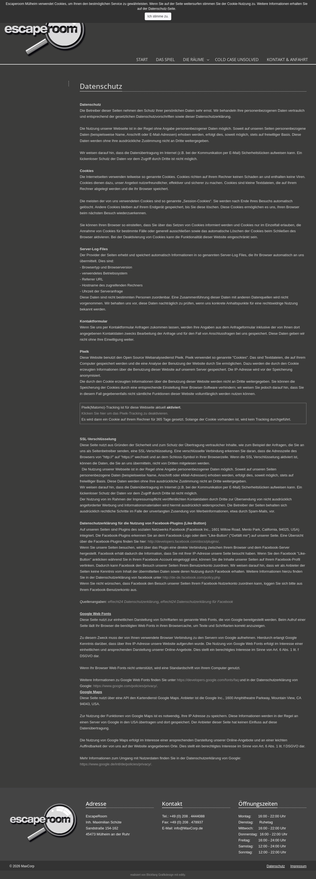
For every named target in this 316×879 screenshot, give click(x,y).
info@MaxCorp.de (188, 828)
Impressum (298, 866)
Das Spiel (165, 59)
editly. (182, 874)
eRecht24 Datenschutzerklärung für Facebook (197, 602)
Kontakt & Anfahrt (287, 59)
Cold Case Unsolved (237, 59)
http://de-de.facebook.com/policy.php (191, 577)
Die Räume (193, 59)
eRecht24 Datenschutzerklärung (133, 602)
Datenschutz (276, 866)
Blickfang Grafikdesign (160, 874)
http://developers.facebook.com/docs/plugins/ (183, 541)
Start (142, 59)
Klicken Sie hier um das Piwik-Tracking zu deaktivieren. (124, 413)
